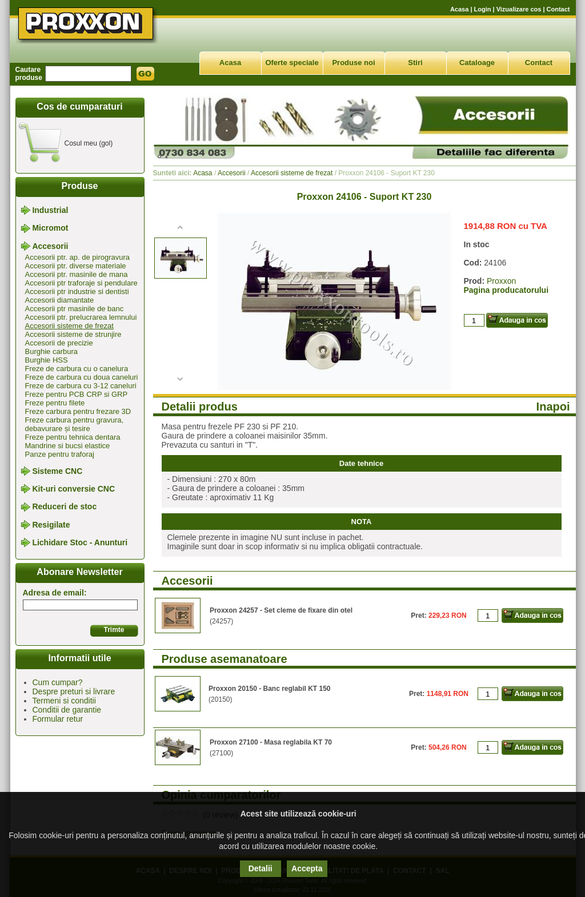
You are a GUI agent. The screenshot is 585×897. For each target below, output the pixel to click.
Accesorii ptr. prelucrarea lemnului (81, 317)
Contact (558, 9)
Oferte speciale (291, 62)
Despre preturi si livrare (74, 691)
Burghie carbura (51, 351)
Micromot (50, 228)
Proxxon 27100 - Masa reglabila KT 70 (271, 742)
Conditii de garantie (67, 709)
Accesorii (50, 246)
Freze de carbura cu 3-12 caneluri (81, 385)
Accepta (306, 868)
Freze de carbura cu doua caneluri (81, 377)
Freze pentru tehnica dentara (73, 437)
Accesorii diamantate (59, 300)
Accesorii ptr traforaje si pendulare (81, 283)
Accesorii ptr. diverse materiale (75, 266)
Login (482, 9)
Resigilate (51, 524)
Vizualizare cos (519, 9)
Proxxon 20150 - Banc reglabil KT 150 (269, 689)
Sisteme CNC (57, 471)
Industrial (50, 210)
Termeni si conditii (64, 700)
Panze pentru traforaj (59, 454)
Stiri (415, 62)
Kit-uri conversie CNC (73, 488)
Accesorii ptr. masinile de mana (76, 274)
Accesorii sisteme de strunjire (73, 334)
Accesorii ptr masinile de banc (74, 308)
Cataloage (477, 62)
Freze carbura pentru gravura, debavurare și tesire (74, 424)
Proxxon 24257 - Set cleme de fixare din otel (281, 610)
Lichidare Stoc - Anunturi (79, 542)
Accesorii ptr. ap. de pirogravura (77, 257)
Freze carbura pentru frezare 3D (78, 411)
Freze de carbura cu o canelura (77, 368)
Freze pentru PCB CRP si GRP (76, 394)
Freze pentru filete (55, 403)
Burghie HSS (46, 360)
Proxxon (501, 280)
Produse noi (353, 62)
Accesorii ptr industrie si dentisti (77, 291)
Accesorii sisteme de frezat (69, 325)
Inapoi (553, 406)
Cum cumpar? (58, 682)
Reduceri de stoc (64, 507)
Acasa (459, 9)
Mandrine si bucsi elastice (67, 445)
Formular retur (58, 718)
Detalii (261, 868)
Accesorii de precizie (59, 343)
